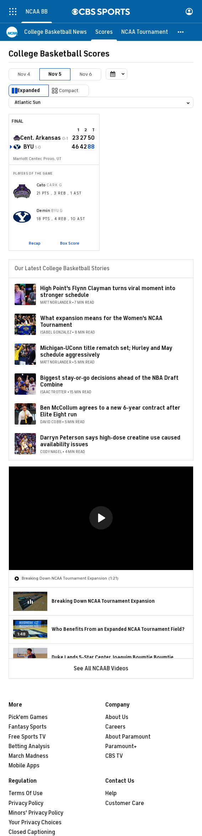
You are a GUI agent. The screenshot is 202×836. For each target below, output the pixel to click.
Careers (115, 726)
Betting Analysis (29, 746)
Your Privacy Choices (35, 822)
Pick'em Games (28, 717)
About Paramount (127, 736)
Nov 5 (55, 74)
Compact (69, 90)
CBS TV (114, 756)
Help (111, 793)
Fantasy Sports (28, 726)
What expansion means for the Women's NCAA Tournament (101, 322)
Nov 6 (86, 74)
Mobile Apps (24, 765)
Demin (43, 210)
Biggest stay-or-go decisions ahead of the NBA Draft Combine (109, 381)
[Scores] (104, 32)
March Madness (28, 756)
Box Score (69, 243)
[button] (181, 32)
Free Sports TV (27, 736)
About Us (116, 717)
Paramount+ (121, 746)
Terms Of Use (26, 793)
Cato (41, 185)
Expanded (28, 90)
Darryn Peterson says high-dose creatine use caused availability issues (110, 441)
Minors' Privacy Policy (36, 812)
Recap (35, 243)
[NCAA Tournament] (144, 32)
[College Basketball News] (55, 32)
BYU (28, 147)
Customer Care (124, 803)
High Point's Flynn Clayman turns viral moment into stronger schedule (107, 292)
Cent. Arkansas (40, 138)
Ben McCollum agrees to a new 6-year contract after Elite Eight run (110, 411)
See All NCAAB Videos (101, 668)
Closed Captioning (32, 832)
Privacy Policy (26, 803)
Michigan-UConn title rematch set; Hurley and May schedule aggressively (106, 351)
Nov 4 (24, 74)
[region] (101, 518)
